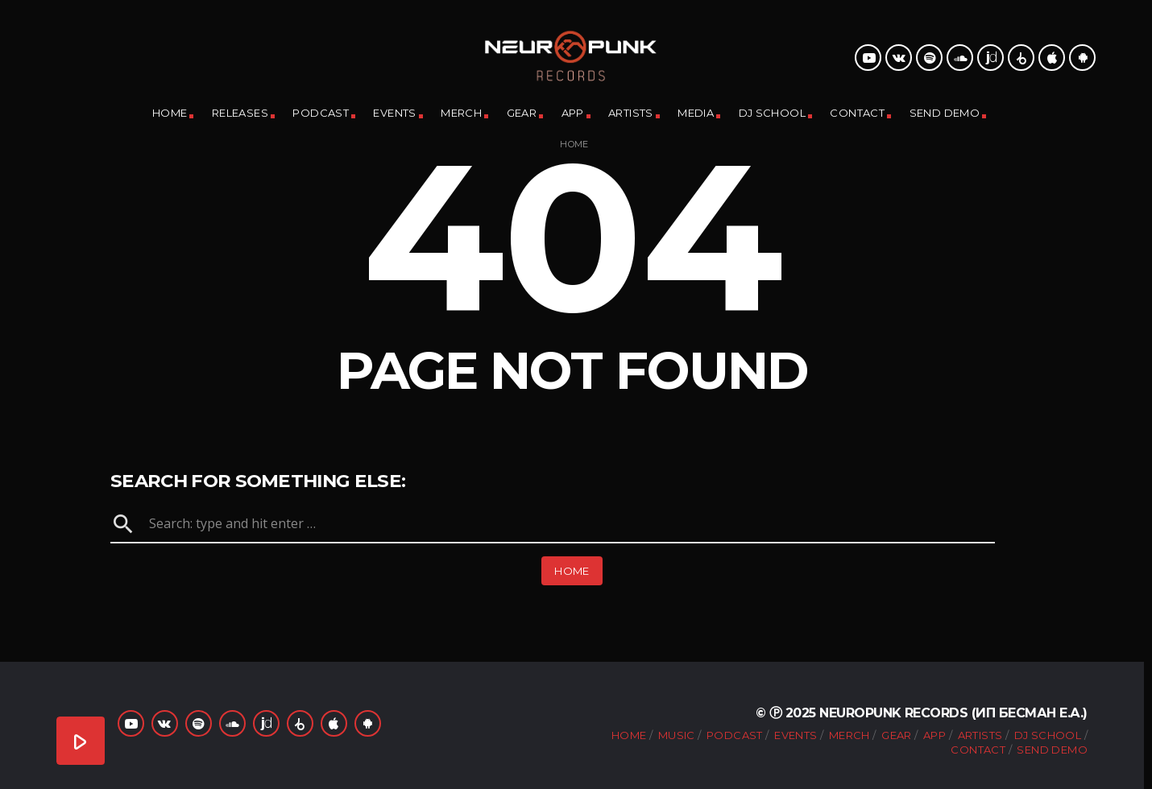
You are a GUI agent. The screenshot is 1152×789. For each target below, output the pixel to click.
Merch (461, 112)
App (572, 112)
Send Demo (945, 112)
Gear (522, 112)
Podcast (320, 112)
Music (676, 735)
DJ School (772, 112)
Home (170, 112)
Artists (630, 112)
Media (696, 112)
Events (394, 112)
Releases (240, 112)
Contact (857, 112)
